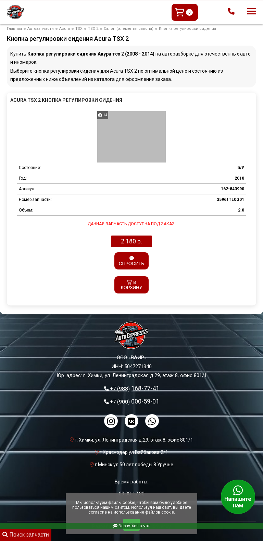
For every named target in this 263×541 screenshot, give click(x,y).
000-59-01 (134, 401)
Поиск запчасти (25, 535)
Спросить (131, 261)
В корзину (131, 285)
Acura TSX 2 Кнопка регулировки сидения (66, 100)
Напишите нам (238, 497)
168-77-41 (134, 388)
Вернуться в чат (131, 526)
